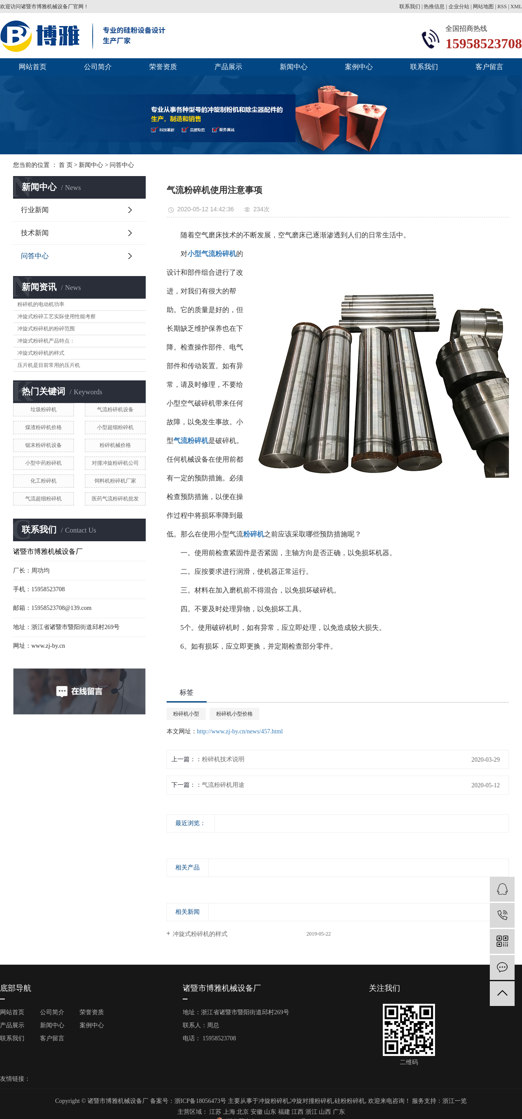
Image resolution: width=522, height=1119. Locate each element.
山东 (270, 1112)
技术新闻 (35, 232)
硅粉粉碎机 (350, 1101)
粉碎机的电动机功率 (40, 304)
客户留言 (489, 66)
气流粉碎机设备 (115, 409)
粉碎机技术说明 (223, 759)
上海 (229, 1112)
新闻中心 (294, 66)
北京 (243, 1112)
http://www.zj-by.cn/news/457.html (240, 731)
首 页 (66, 165)
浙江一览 (454, 1101)
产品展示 (228, 66)
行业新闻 (35, 209)
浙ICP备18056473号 (200, 1101)
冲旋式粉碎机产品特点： (46, 341)
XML (516, 6)
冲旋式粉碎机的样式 (40, 353)
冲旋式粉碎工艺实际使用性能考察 (56, 316)
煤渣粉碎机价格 (43, 427)
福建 (284, 1112)
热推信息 (434, 6)
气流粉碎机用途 (223, 785)
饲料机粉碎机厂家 (115, 481)
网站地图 (483, 6)
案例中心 (359, 66)
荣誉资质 (163, 66)
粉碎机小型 (186, 714)
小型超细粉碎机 (115, 427)
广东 (339, 1112)
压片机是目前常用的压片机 (48, 365)
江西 (297, 1112)
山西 (325, 1112)
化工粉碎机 (43, 481)
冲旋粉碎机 (273, 1101)
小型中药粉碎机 (43, 463)
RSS (502, 6)
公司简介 (98, 66)
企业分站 (458, 6)
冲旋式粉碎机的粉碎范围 (46, 329)
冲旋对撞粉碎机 (311, 1101)
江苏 (215, 1112)
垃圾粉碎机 (43, 409)
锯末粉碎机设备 (43, 445)
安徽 (257, 1112)
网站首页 (33, 66)
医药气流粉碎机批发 (115, 499)
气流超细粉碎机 (43, 499)
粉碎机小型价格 (234, 714)
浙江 (311, 1112)
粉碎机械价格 (115, 445)
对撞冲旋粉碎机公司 (115, 463)
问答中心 (122, 165)
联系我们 (410, 6)
